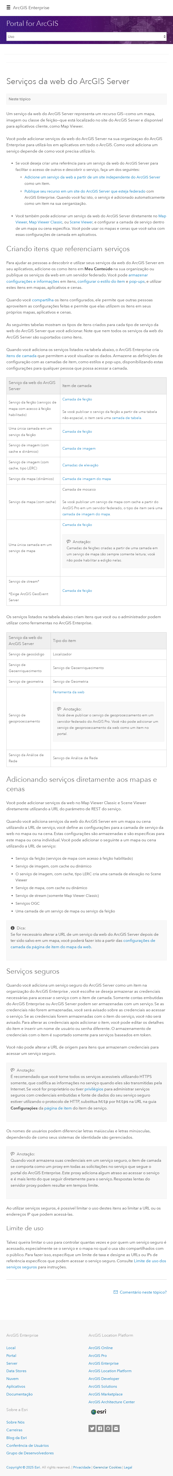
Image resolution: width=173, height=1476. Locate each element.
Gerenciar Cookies (107, 1467)
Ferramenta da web (68, 692)
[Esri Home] (98, 1411)
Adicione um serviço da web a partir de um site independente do (92, 177)
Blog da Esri (16, 1437)
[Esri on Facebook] (100, 1428)
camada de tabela (126, 418)
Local (11, 1347)
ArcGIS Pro (98, 1355)
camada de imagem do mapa (86, 514)
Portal (11, 1355)
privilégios (93, 1089)
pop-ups (137, 281)
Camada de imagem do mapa (86, 479)
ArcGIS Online (101, 1347)
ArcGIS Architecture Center (112, 1401)
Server (11, 1363)
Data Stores (16, 1370)
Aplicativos (15, 1386)
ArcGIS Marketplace (106, 1393)
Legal (128, 1467)
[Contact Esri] (116, 1428)
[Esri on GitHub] (108, 1428)
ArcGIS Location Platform (110, 1370)
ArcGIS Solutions (103, 1386)
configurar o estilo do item (101, 281)
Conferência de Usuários (27, 1445)
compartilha (43, 300)
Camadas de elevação (80, 465)
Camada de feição (77, 399)
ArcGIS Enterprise (31, 7)
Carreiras (14, 1429)
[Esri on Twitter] (92, 1428)
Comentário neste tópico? (143, 1291)
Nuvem (12, 1378)
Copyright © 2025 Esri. (23, 1467)
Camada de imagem (79, 448)
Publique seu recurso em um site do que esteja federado (84, 191)
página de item (58, 1107)
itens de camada (21, 355)
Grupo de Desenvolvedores (30, 1452)
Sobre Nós (15, 1422)
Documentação (19, 1393)
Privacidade (82, 1467)
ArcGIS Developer (104, 1378)
